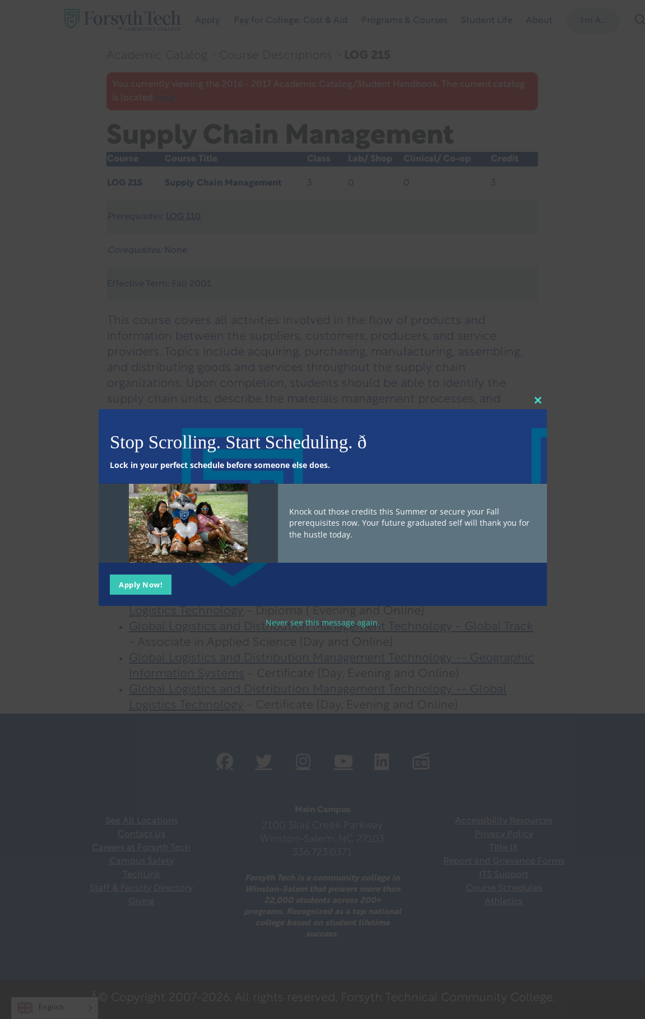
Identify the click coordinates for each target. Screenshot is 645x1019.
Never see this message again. (323, 622)
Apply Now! (141, 584)
